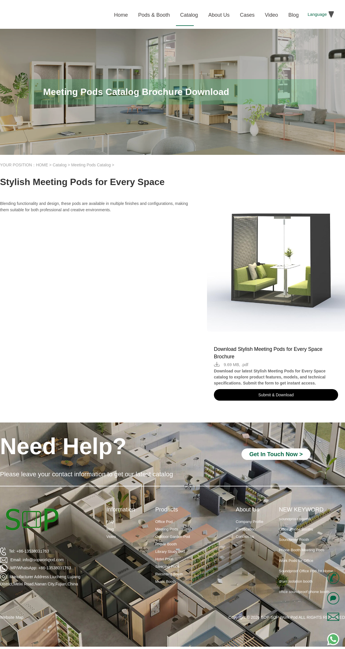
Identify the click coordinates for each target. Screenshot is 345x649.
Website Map (11, 617)
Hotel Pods (164, 559)
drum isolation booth (296, 583)
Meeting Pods (166, 529)
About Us (247, 509)
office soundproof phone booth (304, 594)
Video (111, 536)
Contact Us (245, 536)
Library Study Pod (170, 551)
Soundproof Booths (295, 521)
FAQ (110, 521)
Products (166, 509)
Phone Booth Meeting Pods (301, 552)
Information (120, 509)
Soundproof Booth (294, 542)
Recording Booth (169, 574)
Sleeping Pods (167, 566)
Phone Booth (166, 544)
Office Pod (163, 521)
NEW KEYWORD (301, 509)
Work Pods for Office (296, 563)
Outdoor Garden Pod (172, 536)
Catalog (59, 165)
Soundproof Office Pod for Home (306, 573)
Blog (110, 529)
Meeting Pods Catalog (91, 165)
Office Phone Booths (296, 531)
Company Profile (249, 521)
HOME (42, 165)
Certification (246, 529)
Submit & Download (276, 395)
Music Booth (165, 581)
